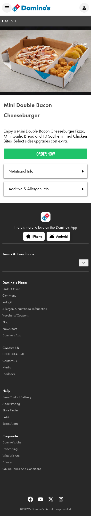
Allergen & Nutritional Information (24, 309)
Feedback (8, 374)
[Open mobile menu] (7, 8)
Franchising (9, 449)
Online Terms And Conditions (21, 469)
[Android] (58, 236)
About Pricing (11, 404)
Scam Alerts (10, 424)
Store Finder (10, 410)
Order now (45, 154)
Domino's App (11, 335)
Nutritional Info (20, 171)
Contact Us (9, 361)
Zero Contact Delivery (16, 397)
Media (6, 367)
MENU (10, 21)
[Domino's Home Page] (31, 7)
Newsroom (9, 329)
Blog (5, 322)
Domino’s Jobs (11, 442)
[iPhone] (34, 236)
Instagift (7, 302)
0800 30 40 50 (13, 354)
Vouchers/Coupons (15, 315)
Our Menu (9, 295)
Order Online (11, 289)
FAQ (5, 417)
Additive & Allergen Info (28, 188)
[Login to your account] (84, 8)
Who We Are (11, 456)
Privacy (7, 462)
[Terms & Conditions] (84, 262)
